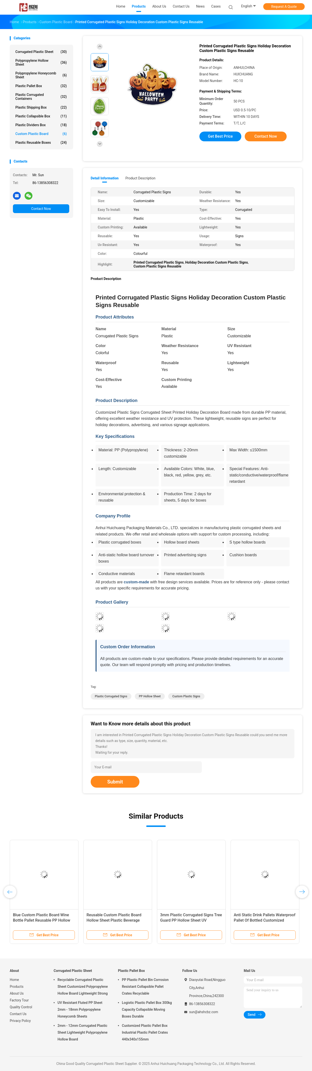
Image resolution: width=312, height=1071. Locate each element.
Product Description (140, 178)
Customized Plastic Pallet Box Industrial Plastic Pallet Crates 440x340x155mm (145, 1032)
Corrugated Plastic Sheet (41, 51)
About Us (17, 993)
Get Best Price (220, 136)
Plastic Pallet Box (41, 85)
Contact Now (41, 209)
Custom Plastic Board (41, 133)
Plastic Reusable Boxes (41, 142)
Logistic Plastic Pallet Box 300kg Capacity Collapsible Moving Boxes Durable (147, 1009)
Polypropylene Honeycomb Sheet (41, 75)
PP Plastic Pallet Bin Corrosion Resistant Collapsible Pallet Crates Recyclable (145, 986)
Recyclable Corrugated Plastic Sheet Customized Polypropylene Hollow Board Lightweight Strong (83, 986)
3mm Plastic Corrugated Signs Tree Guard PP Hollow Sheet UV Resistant (191, 920)
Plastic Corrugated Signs (111, 696)
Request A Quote (284, 7)
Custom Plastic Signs (186, 696)
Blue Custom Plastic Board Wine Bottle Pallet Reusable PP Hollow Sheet (41, 920)
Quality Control (21, 1007)
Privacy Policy (20, 1021)
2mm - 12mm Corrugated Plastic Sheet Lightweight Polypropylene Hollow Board (82, 1032)
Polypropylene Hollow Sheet (41, 62)
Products (16, 987)
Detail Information (104, 178)
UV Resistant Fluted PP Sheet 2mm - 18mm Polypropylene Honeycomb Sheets (80, 1009)
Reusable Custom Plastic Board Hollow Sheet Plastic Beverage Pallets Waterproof (114, 920)
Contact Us (18, 1014)
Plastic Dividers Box (41, 125)
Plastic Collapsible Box (41, 116)
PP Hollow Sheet (150, 696)
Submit (115, 782)
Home (14, 980)
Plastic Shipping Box (41, 107)
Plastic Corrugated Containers (41, 97)
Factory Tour (19, 1000)
